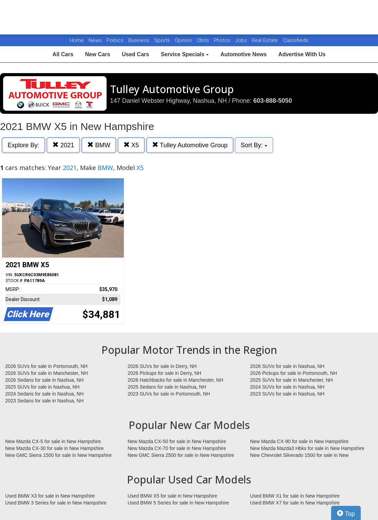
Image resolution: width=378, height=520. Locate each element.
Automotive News (243, 54)
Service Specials (185, 54)
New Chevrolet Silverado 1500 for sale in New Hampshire (299, 455)
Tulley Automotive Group (190, 145)
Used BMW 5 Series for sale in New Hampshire (178, 503)
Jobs (241, 40)
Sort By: (254, 145)
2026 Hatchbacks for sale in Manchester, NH (175, 380)
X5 (131, 145)
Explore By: (23, 145)
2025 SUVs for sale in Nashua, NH (42, 387)
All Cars (62, 54)
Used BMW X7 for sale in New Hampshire (295, 503)
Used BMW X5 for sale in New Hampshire (172, 496)
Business (139, 40)
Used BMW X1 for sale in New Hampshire (295, 496)
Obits (203, 40)
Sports (162, 40)
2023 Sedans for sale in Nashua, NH (44, 400)
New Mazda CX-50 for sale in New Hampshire (177, 441)
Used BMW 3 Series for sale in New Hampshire (56, 503)
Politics (115, 40)
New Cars (97, 54)
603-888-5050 (272, 100)
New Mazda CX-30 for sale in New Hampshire (54, 448)
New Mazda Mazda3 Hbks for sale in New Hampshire (307, 448)
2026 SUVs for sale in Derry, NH (162, 366)
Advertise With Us (302, 54)
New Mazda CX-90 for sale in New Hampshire (299, 441)
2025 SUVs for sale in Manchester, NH (291, 380)
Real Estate (265, 40)
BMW (98, 145)
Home (77, 40)
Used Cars (135, 54)
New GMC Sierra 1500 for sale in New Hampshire (58, 455)
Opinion (184, 40)
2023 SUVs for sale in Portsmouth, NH (169, 394)
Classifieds (295, 40)
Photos (223, 40)
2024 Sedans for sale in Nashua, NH (44, 394)
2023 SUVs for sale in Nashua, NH (287, 394)
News (95, 40)
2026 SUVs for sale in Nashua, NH (287, 366)
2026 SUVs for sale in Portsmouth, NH (46, 366)
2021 (63, 145)
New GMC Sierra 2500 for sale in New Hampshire (181, 455)
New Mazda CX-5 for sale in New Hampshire (53, 441)
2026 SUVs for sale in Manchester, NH (46, 373)
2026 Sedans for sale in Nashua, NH (44, 380)
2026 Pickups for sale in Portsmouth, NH (293, 373)
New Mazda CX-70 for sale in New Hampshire (177, 448)
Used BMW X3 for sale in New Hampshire (50, 496)
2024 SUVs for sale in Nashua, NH (287, 387)
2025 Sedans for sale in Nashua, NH (167, 387)
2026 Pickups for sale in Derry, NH (164, 373)
